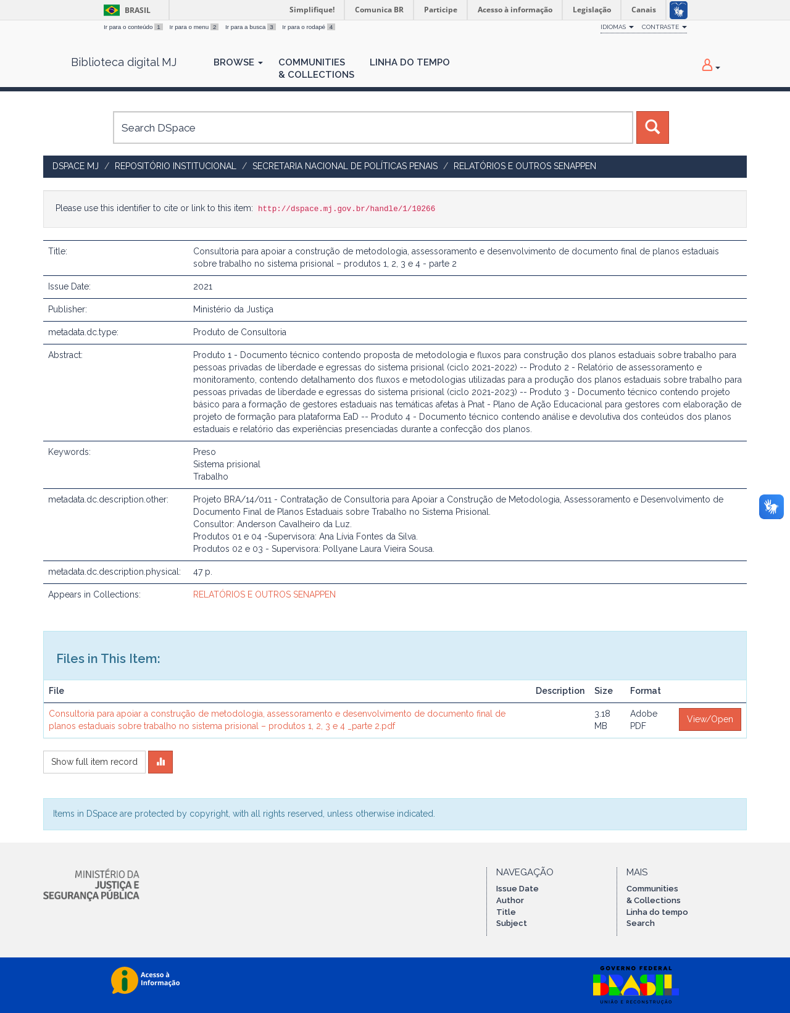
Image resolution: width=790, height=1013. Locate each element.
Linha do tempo (657, 912)
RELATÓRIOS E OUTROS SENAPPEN (525, 166)
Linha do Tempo (410, 62)
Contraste (664, 26)
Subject (511, 923)
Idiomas (617, 26)
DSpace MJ (75, 166)
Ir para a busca (251, 26)
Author (510, 900)
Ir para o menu (194, 26)
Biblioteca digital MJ (124, 62)
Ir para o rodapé (308, 26)
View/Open (710, 719)
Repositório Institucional (175, 166)
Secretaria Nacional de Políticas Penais (345, 166)
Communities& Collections (316, 68)
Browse (238, 62)
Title (506, 912)
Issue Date (517, 888)
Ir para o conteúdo (134, 26)
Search (640, 923)
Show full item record (94, 762)
